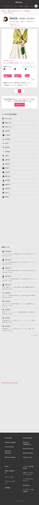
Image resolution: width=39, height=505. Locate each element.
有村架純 (7, 151)
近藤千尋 (7, 184)
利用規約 (7, 487)
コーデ (16, 6)
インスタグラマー (7, 6)
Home (6, 466)
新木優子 (7, 131)
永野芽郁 (7, 160)
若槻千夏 (7, 293)
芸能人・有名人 (24, 6)
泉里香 (7, 197)
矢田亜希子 (8, 251)
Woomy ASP (8, 438)
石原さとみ (8, 127)
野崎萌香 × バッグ (26, 83)
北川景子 (7, 172)
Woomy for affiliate (10, 442)
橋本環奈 (7, 180)
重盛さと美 (8, 122)
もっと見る (31, 79)
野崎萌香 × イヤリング (10, 85)
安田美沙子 (8, 259)
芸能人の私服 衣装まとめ (15, 11)
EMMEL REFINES (26, 18)
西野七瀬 (7, 176)
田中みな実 (8, 118)
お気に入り (13, 25)
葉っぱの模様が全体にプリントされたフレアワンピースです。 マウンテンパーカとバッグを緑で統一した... (19, 63)
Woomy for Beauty (10, 457)
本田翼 (7, 168)
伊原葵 (7, 155)
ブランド (32, 6)
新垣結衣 (7, 164)
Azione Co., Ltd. (27, 457)
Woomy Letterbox (28, 453)
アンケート (19, 105)
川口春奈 (7, 135)
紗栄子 (7, 143)
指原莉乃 (7, 147)
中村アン (7, 193)
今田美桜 (7, 139)
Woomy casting (9, 446)
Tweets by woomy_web (9, 383)
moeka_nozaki (15, 21)
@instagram (26, 485)
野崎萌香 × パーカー (22, 85)
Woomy (18, 2)
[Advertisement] (19, 221)
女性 (23, 21)
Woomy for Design (28, 448)
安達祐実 (7, 188)
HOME (3, 11)
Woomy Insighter (27, 438)
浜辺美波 (7, 301)
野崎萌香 (27, 11)
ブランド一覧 (9, 477)
